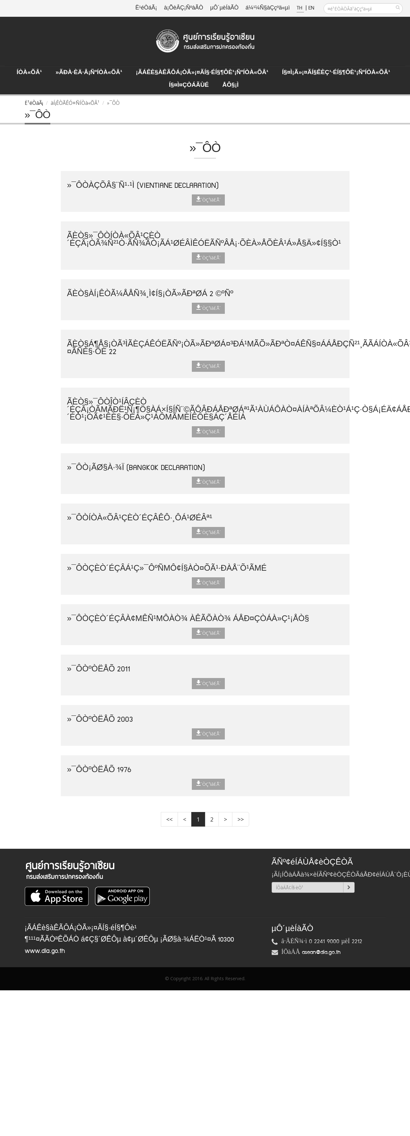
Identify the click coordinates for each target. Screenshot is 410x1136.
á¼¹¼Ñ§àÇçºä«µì (267, 8)
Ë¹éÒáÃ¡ (146, 8)
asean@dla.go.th (321, 952)
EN (311, 8)
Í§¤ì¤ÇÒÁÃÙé (189, 85)
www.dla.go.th (45, 951)
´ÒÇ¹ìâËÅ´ (208, 199)
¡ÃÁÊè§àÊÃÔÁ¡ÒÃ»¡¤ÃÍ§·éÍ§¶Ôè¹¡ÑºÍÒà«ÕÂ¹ (202, 72)
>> (240, 819)
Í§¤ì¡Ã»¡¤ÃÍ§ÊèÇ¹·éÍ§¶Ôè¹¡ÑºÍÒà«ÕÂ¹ (336, 72)
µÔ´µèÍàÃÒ (224, 8)
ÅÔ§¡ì (230, 85)
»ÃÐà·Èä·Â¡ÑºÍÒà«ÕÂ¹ (88, 72)
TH (300, 8)
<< (169, 819)
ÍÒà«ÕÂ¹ (29, 72)
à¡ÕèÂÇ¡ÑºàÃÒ (183, 8)
